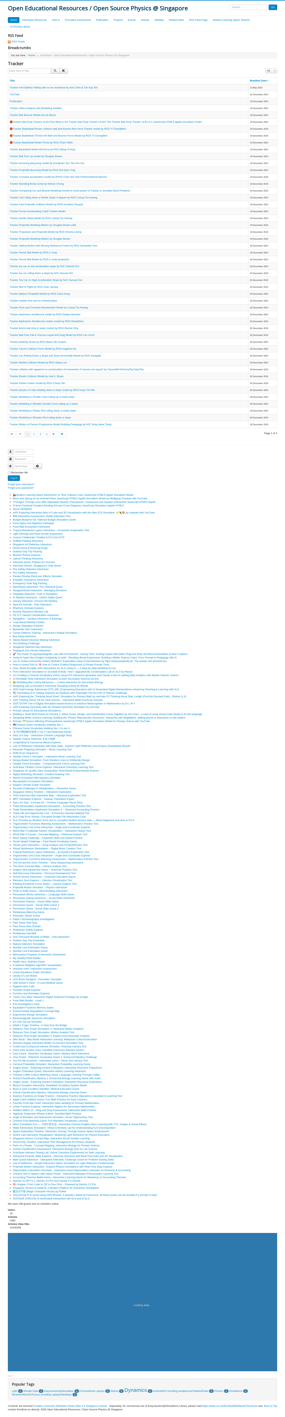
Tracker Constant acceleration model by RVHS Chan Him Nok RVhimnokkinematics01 (58, 176)
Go (273, 7)
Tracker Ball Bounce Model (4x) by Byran (33, 115)
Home (13, 19)
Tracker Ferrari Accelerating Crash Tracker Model (37, 211)
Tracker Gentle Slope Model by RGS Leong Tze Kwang (41, 218)
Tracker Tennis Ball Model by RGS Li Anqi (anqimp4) (39, 259)
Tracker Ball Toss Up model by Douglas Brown (36, 156)
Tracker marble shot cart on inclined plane (33, 300)
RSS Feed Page (198, 19)
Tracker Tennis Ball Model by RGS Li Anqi (33, 252)
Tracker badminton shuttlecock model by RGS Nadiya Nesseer (45, 314)
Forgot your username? (21, 484)
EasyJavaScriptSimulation (59, 1391)
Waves (114, 1391)
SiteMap (159, 19)
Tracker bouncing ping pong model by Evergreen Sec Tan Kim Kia (47, 163)
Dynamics (136, 1390)
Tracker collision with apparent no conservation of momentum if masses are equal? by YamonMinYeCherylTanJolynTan (77, 369)
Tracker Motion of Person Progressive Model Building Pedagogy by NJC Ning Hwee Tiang (60, 424)
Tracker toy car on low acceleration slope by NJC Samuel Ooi (44, 266)
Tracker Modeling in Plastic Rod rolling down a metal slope (43, 410)
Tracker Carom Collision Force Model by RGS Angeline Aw (43, 348)
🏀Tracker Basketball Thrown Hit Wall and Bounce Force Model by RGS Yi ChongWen (59, 135)
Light (14, 1391)
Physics (218, 1391)
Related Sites (176, 19)
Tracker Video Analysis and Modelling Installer (36, 108)
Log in (13, 478)
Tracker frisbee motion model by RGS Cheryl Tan (37, 383)
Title (12, 80)
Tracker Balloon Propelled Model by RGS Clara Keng (40, 293)
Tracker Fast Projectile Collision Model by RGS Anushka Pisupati (46, 204)
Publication (102, 19)
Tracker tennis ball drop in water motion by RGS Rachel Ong (44, 328)
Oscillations (235, 1391)
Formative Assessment (78, 19)
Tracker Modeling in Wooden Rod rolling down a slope (40, 417)
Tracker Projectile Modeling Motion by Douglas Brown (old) (43, 225)
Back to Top (270, 1405)
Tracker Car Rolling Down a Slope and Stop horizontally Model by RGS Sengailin (55, 355)
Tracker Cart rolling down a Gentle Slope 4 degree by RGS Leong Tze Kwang (53, 197)
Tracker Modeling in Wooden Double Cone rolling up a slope (44, 403)
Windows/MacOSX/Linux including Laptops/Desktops (42, 1394)
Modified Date (259, 80)
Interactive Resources (34, 19)
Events (132, 19)
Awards (145, 19)
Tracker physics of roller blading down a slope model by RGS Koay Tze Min (52, 390)
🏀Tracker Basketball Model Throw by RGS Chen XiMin (41, 142)
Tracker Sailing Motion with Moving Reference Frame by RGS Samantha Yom (53, 245)
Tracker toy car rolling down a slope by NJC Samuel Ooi (41, 273)
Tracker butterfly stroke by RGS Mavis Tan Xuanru (38, 341)
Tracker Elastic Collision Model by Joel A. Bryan (37, 376)
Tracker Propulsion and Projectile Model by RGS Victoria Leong (46, 231)
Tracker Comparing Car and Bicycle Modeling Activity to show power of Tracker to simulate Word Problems (70, 190)
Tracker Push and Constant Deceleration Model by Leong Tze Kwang (49, 307)
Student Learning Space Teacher (231, 19)
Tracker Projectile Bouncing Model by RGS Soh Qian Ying (42, 170)
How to (56, 19)
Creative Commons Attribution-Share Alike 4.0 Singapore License (70, 1405)
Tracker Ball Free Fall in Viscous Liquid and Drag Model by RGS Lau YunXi (52, 335)
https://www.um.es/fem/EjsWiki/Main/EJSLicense (230, 1405)
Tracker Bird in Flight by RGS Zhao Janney (34, 286)
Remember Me (19, 472)
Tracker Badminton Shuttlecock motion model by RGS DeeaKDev (47, 321)
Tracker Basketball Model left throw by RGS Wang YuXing (42, 149)
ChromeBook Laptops (92, 1391)
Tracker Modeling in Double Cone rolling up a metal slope (42, 396)
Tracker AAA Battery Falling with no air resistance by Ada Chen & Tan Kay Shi (53, 87)
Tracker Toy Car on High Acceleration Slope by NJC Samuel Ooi (46, 280)
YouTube (15, 94)
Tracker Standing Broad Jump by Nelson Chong (37, 183)
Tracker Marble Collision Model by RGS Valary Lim (38, 362)
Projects (118, 19)
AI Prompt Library (20, 26)
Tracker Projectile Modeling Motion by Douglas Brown (40, 238)
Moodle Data (31, 1391)
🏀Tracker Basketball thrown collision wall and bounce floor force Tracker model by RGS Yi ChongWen (68, 128)
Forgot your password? (21, 487)
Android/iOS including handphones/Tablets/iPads (180, 1391)
